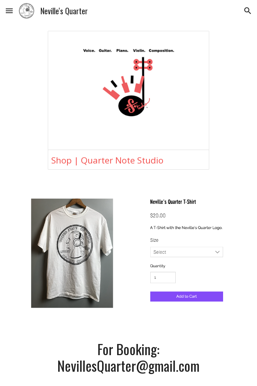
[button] (9, 10)
